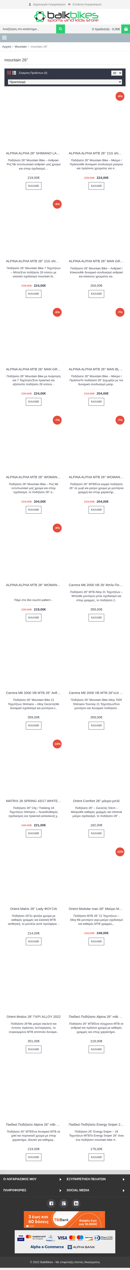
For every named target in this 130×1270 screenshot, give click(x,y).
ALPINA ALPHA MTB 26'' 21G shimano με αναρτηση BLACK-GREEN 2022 (97, 153)
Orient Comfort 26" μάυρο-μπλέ (96, 801)
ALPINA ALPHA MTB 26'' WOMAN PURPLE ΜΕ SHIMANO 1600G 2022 (34, 585)
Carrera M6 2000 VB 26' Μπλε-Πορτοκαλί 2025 (97, 585)
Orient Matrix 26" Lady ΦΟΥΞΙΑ (33, 909)
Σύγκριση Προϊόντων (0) (33, 73)
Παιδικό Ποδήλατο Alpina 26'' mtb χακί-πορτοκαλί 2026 (34, 1124)
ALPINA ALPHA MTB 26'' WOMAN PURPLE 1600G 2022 (97, 477)
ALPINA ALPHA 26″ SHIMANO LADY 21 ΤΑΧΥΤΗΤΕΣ (34, 153)
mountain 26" (39, 46)
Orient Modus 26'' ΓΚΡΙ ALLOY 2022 (33, 1016)
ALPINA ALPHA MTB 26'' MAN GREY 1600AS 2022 (97, 261)
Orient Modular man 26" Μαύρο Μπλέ (96, 909)
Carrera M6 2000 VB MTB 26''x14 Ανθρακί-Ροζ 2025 (97, 693)
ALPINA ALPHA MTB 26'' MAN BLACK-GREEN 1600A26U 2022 (97, 369)
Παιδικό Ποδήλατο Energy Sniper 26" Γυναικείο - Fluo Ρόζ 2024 (97, 1124)
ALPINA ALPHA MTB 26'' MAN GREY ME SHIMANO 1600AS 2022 (34, 369)
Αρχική (6, 46)
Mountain (21, 46)
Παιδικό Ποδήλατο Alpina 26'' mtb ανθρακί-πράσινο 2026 (97, 1016)
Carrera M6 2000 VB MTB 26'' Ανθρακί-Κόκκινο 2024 (34, 693)
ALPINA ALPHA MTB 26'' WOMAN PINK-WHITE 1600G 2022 (34, 477)
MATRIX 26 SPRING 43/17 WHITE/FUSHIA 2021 (34, 801)
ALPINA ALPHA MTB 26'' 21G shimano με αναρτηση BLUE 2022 (34, 261)
